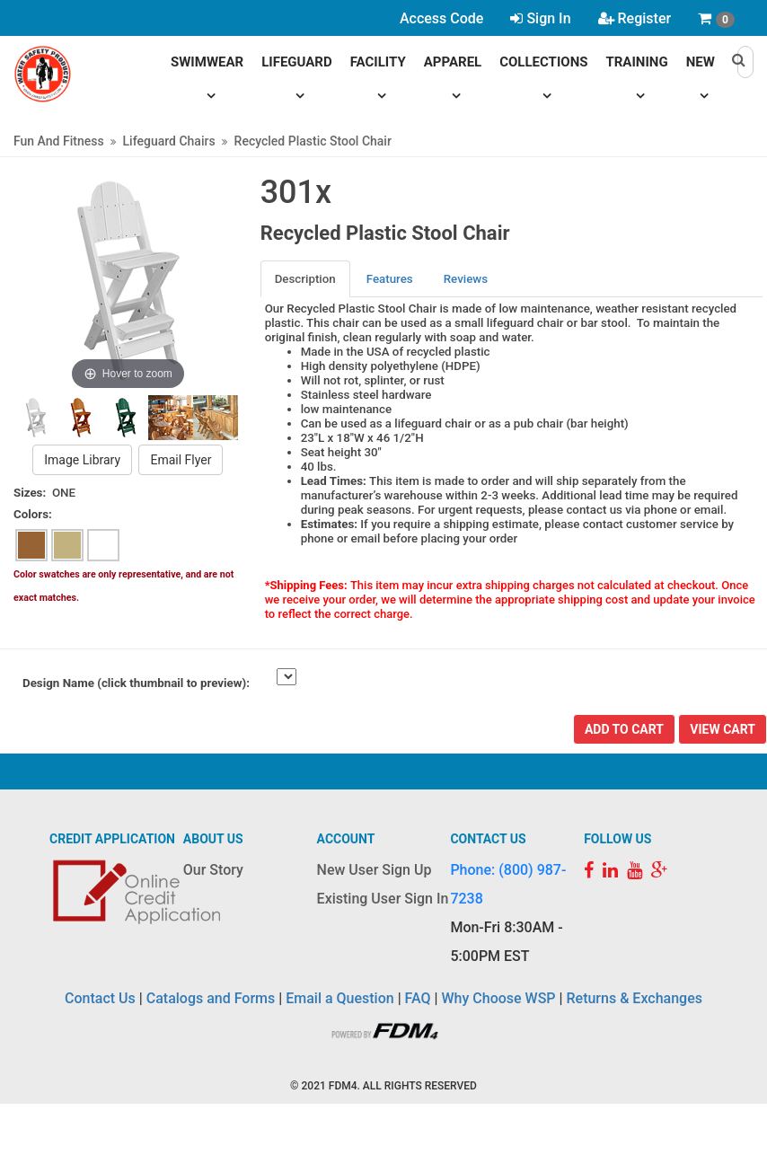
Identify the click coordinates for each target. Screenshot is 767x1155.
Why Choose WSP (499, 998)
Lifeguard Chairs (169, 141)
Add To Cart (624, 729)
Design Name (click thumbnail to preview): (136, 683)
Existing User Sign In (383, 898)
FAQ (418, 998)
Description (305, 279)
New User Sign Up (374, 869)
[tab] (306, 278)
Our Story (213, 869)
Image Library (82, 460)
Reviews (466, 279)
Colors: (32, 514)
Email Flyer (180, 460)
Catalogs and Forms (211, 998)
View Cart (722, 729)
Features (389, 279)
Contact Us (100, 998)
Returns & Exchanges (633, 998)
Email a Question (339, 998)
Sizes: (29, 492)
